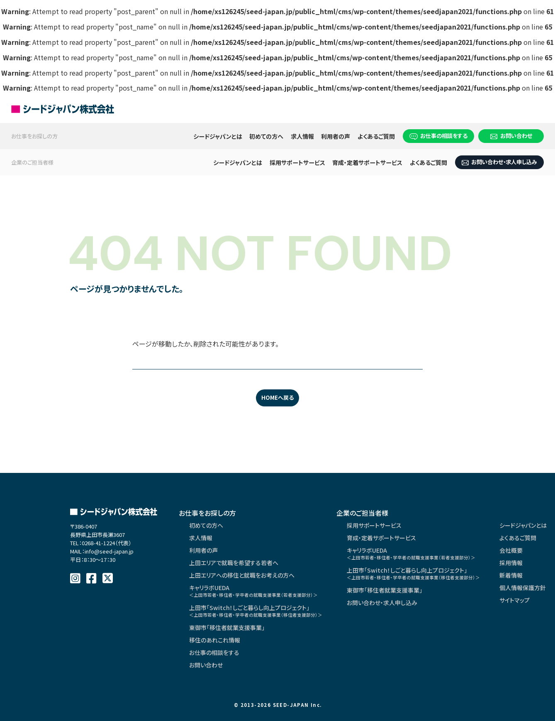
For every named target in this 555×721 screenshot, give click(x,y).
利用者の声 (335, 136)
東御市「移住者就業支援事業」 (227, 627)
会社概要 (511, 550)
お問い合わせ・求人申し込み (500, 162)
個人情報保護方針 (522, 587)
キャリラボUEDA (253, 590)
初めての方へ (266, 136)
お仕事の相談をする (438, 136)
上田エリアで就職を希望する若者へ (233, 563)
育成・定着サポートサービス (367, 162)
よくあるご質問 (376, 136)
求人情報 (302, 136)
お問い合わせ (511, 136)
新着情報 (511, 575)
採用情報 (511, 563)
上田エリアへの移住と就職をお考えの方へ (242, 575)
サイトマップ (514, 600)
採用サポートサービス (297, 162)
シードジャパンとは (217, 136)
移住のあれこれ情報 (214, 640)
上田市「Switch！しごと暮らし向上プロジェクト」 (255, 610)
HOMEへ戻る (277, 397)
